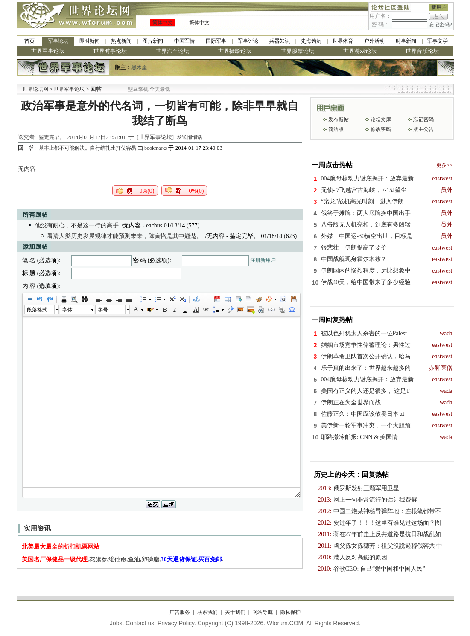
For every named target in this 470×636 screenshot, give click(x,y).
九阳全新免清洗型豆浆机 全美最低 (148, 89)
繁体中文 (199, 23)
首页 (29, 41)
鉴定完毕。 (51, 137)
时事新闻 (406, 41)
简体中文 (162, 23)
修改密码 (381, 129)
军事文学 (437, 41)
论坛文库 (381, 119)
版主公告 (423, 129)
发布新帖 (338, 119)
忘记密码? (440, 25)
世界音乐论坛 (422, 51)
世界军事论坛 (47, 51)
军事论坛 (58, 41)
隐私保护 (290, 612)
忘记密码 (423, 119)
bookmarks (155, 148)
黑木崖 (139, 67)
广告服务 (179, 612)
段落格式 (37, 310)
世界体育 (343, 41)
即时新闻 (89, 41)
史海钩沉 (311, 41)
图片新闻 (153, 41)
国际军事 (216, 41)
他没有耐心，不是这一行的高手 (77, 225)
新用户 (439, 7)
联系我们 (207, 612)
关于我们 (235, 612)
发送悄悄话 (189, 137)
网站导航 (262, 612)
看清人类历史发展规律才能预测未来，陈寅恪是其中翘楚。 (124, 236)
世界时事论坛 (110, 51)
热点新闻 (121, 41)
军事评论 (248, 41)
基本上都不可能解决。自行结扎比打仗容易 (88, 148)
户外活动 (374, 41)
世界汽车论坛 (172, 51)
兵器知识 (279, 41)
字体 (67, 310)
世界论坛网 (35, 89)
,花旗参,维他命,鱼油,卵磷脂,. (123, 559)
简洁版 (336, 129)
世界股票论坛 (297, 51)
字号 (103, 310)
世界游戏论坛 (360, 51)
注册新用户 (263, 260)
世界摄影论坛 (234, 51)
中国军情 (184, 41)
